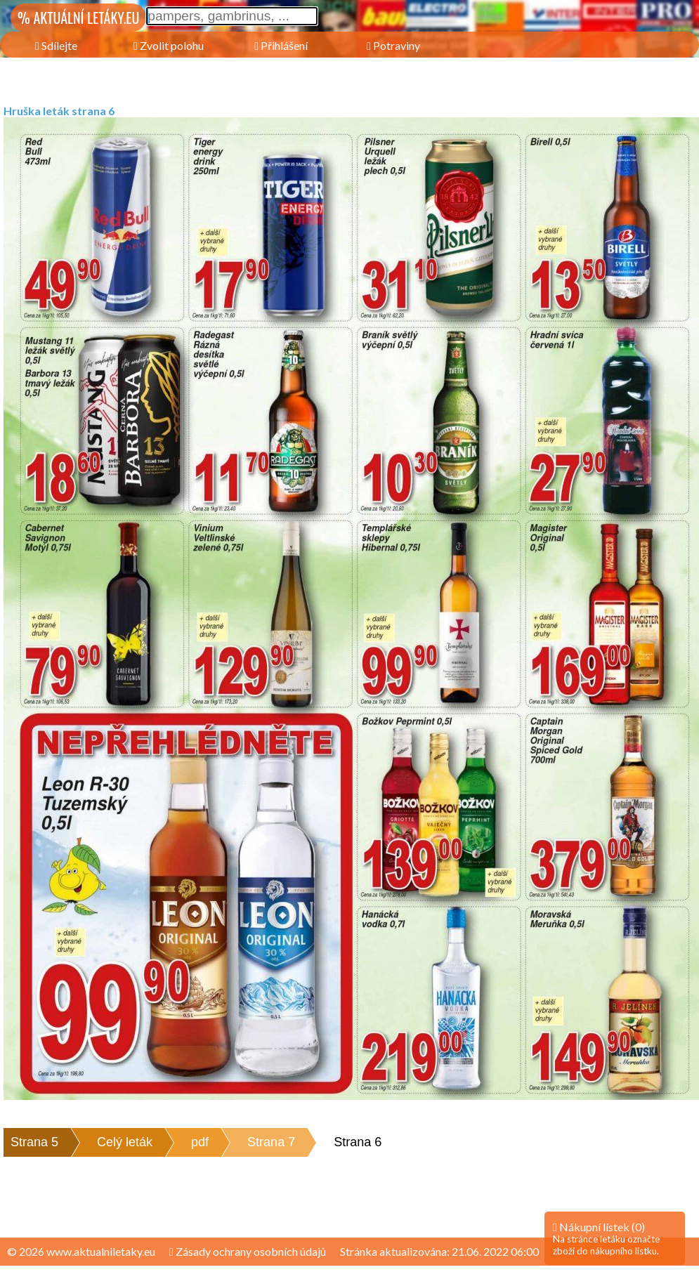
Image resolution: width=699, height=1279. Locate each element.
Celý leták (124, 1142)
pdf (200, 1142)
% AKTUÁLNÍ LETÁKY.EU (78, 17)
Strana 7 (271, 1142)
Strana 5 (34, 1142)
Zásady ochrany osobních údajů (247, 1251)
